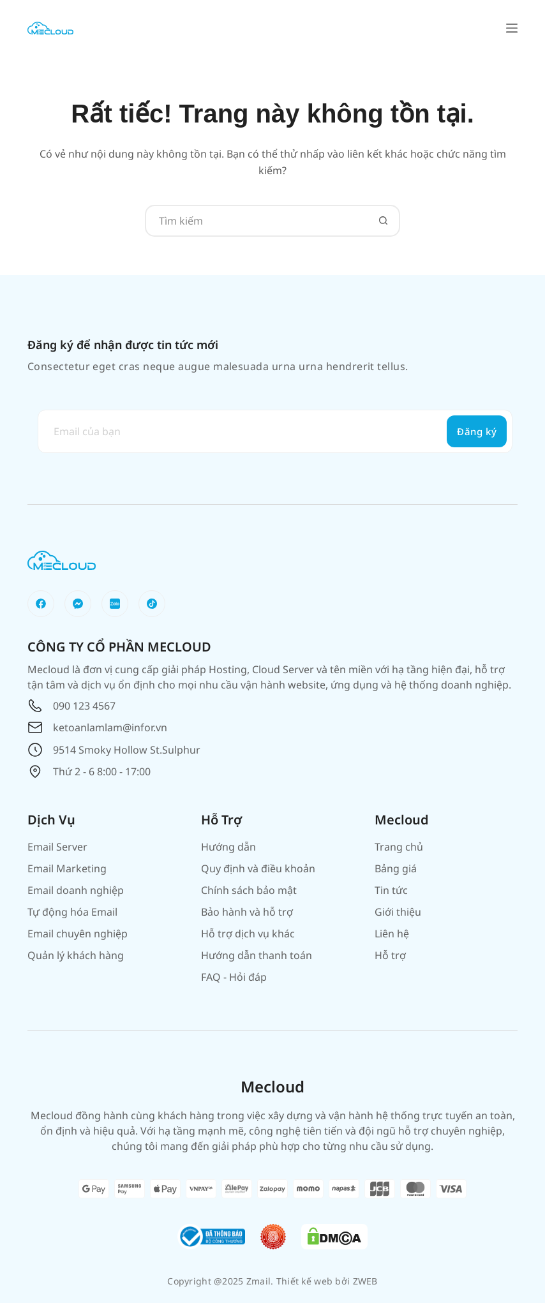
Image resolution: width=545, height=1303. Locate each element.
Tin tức (391, 890)
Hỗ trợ (390, 955)
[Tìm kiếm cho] (256, 221)
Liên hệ (392, 934)
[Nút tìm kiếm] (383, 221)
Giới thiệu (398, 912)
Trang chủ (399, 847)
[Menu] (512, 28)
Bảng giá (396, 868)
